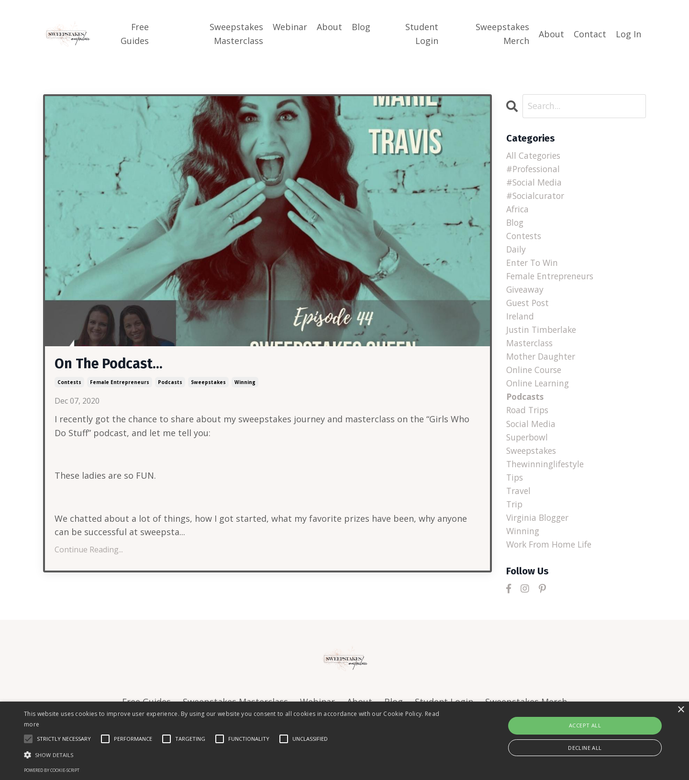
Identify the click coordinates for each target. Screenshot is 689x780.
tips (515, 486)
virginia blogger (539, 527)
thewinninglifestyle (546, 472)
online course (535, 376)
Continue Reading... (89, 550)
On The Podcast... (111, 364)
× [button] (680, 710)
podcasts (170, 383)
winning (245, 383)
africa (518, 210)
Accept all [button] (585, 725)
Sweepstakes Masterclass (236, 33)
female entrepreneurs (119, 383)
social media (531, 431)
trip (515, 513)
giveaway (525, 293)
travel (519, 499)
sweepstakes (208, 383)
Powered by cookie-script (51, 770)
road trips (528, 417)
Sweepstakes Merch (502, 33)
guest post (529, 307)
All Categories (534, 155)
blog (515, 224)
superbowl (528, 444)
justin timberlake (542, 334)
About (330, 27)
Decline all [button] (584, 747)
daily (516, 252)
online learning (539, 389)
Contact (590, 34)
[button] (232, 754)
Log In (628, 34)
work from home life (551, 554)
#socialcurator (536, 196)
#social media (535, 183)
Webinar (290, 27)
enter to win (533, 265)
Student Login (421, 33)
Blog (361, 27)
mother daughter (542, 362)
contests (69, 383)
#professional (535, 169)
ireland (520, 321)
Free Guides (135, 33)
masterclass (531, 348)
